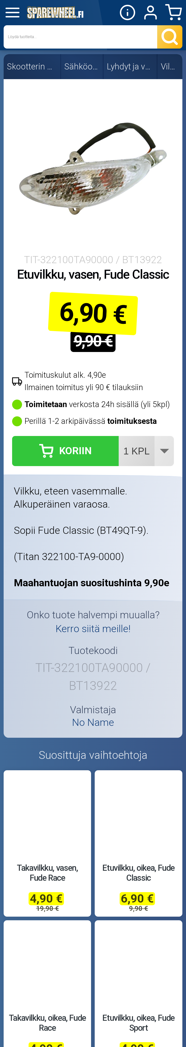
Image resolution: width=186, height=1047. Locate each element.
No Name (93, 723)
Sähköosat (82, 66)
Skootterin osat (32, 66)
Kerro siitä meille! (93, 629)
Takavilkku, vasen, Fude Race (47, 873)
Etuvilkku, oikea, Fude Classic (138, 873)
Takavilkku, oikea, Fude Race (47, 1023)
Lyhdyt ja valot (130, 66)
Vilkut (170, 66)
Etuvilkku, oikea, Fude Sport (138, 1023)
